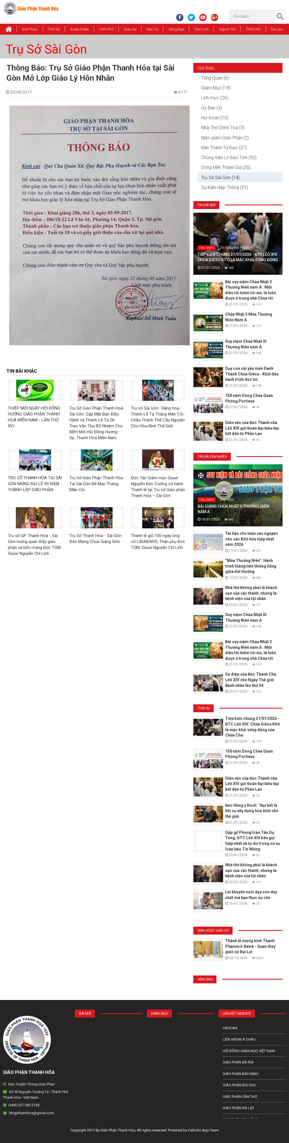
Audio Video (79, 29)
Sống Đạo (176, 29)
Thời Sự (54, 29)
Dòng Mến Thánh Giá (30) (226, 167)
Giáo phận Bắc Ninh (240, 1074)
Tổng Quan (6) (215, 78)
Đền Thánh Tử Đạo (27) (224, 147)
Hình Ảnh (106, 29)
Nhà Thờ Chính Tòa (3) (222, 127)
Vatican (230, 1028)
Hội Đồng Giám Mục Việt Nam (249, 1051)
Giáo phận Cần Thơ (240, 1096)
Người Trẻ (227, 29)
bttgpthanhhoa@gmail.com (31, 1113)
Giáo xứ (130, 29)
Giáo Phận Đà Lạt (238, 1108)
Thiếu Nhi (253, 29)
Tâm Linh (201, 29)
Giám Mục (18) (216, 88)
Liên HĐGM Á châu (239, 1039)
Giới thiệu (30, 29)
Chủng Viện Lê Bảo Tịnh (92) (229, 157)
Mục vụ (152, 29)
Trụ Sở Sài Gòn (46, 49)
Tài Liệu (277, 29)
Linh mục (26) (214, 97)
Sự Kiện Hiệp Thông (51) (224, 187)
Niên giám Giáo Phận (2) (225, 137)
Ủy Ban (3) (211, 108)
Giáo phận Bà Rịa (238, 1062)
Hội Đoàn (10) (214, 117)
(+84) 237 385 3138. (24, 1105)
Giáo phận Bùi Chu (239, 1085)
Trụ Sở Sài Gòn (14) (220, 177)
